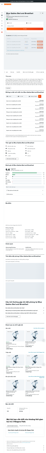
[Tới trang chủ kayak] (7, 4)
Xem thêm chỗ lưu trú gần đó (39, 321)
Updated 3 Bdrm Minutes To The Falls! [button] (32, 384)
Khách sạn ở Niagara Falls (29, 426)
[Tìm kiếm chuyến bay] (1, 8)
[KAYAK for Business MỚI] (1, 20)
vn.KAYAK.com (8, 449)
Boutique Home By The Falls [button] (30, 335)
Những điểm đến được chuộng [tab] (25, 419)
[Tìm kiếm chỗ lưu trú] (1, 10)
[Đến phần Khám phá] (1, 16)
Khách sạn (12, 449)
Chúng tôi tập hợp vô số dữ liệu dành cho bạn (25, 441)
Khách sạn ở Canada (28, 449)
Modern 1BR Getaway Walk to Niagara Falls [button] (33, 360)
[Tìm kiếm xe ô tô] (1, 12)
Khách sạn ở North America (20, 449)
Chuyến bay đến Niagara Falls (13, 426)
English (32, 1)
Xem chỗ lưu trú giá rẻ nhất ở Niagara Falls (36, 346)
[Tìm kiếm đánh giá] (26, 181)
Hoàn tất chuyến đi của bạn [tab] (12, 419)
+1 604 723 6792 (9, 12)
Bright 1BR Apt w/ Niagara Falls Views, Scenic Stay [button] (14, 361)
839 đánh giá (15, 14)
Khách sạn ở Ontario (36, 449)
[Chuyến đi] (1, 24)
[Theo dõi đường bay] (1, 18)
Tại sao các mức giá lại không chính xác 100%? (25, 443)
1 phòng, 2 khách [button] (10, 20)
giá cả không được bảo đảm (26, 436)
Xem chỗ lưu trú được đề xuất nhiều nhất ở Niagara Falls (36, 371)
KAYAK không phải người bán (25, 439)
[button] (45, 1)
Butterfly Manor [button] (9, 336)
